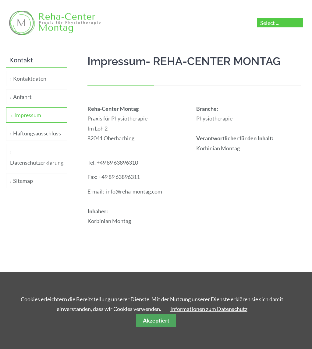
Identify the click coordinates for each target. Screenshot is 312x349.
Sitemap (23, 180)
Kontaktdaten (29, 78)
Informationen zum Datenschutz (208, 308)
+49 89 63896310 (117, 162)
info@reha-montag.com (134, 191)
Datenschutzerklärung (36, 162)
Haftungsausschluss (37, 133)
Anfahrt (22, 96)
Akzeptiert (156, 320)
